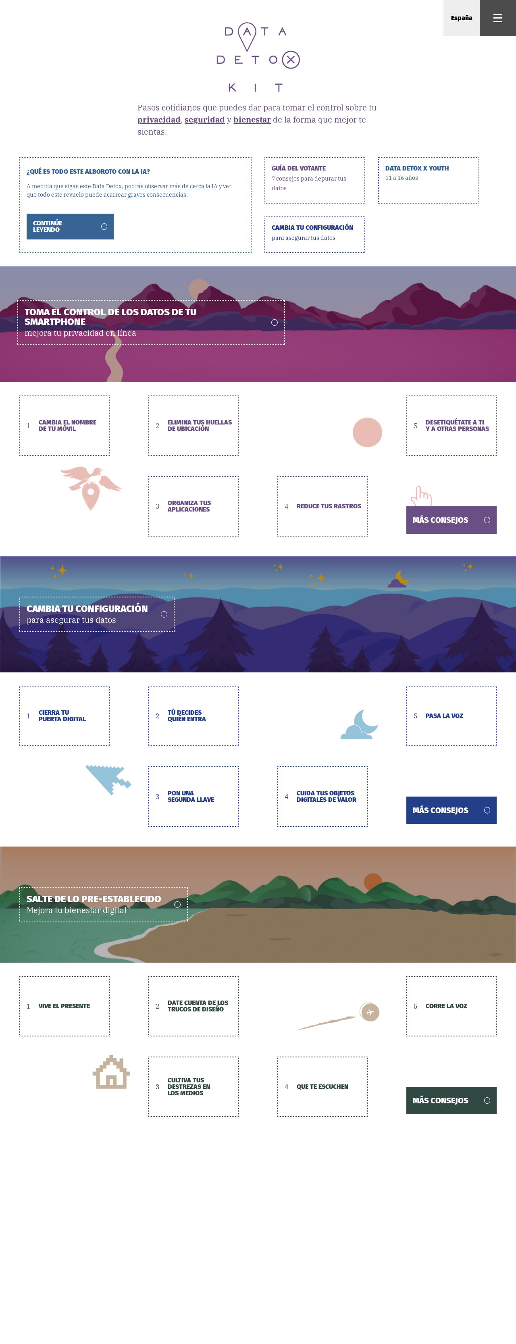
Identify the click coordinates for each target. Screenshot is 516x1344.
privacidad (159, 119)
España (461, 18)
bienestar (252, 119)
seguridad (205, 119)
